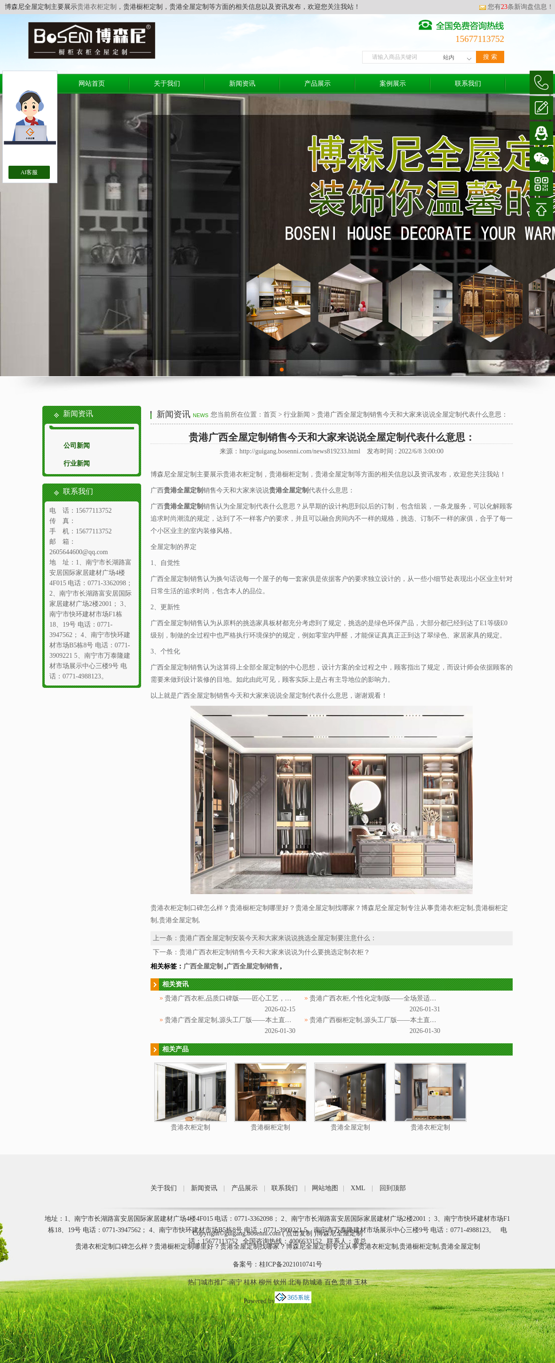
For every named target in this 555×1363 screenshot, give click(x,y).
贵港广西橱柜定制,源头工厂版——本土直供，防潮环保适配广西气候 (409, 1020)
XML (358, 1188)
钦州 (279, 1282)
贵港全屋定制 (350, 1127)
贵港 (345, 1282)
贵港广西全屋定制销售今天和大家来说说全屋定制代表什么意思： (412, 414)
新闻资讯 (242, 83)
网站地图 (325, 1188)
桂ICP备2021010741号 (290, 1264)
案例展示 (393, 83)
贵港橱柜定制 (270, 1127)
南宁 (235, 1282)
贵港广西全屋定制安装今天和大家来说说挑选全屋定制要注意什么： (278, 938)
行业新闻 (76, 463)
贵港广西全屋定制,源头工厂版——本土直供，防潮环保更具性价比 (261, 1020)
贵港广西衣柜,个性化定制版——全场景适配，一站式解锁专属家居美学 (412, 998)
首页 (270, 414)
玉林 (360, 1282)
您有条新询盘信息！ (516, 6)
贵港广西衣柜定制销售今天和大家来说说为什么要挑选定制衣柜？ (274, 952)
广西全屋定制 (203, 966)
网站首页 (92, 83)
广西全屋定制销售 (252, 966)
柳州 (265, 1282)
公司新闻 (76, 445)
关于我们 (167, 83)
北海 (294, 1282)
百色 (331, 1282)
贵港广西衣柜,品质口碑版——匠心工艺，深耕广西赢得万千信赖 (258, 998)
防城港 (313, 1282)
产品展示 (317, 83)
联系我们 (468, 83)
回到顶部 (393, 1188)
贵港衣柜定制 (97, 6)
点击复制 (299, 1233)
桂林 (250, 1282)
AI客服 (29, 172)
